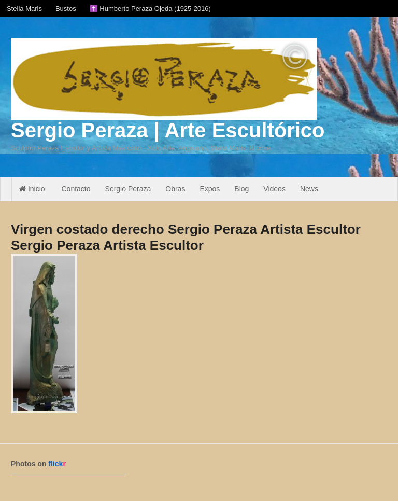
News (309, 189)
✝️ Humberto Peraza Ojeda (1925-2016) (150, 8)
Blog (241, 189)
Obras (175, 189)
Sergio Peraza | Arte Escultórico (167, 130)
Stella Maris (24, 8)
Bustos (65, 8)
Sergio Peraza (128, 189)
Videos (274, 189)
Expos (210, 189)
